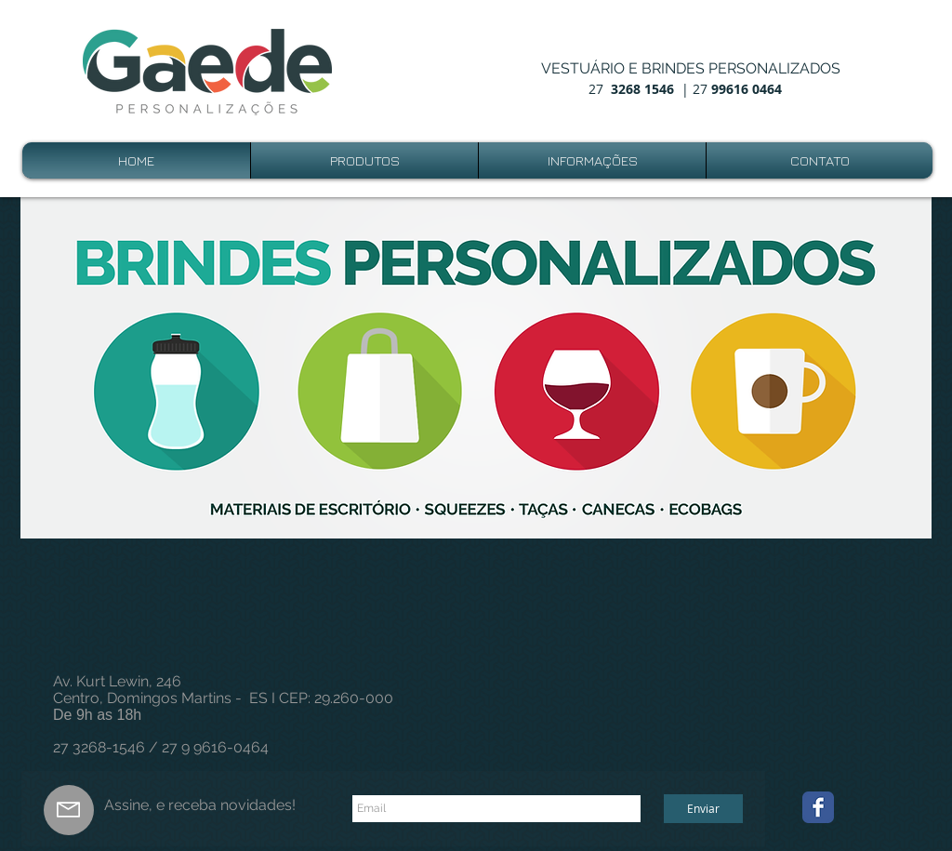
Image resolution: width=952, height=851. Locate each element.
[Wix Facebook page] (818, 807)
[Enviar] (703, 808)
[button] (476, 368)
